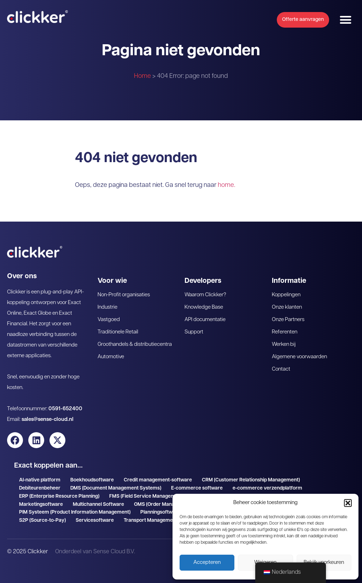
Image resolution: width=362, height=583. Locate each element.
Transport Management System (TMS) (167, 520)
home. (226, 185)
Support (194, 332)
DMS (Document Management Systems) (115, 488)
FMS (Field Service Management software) (157, 496)
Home (142, 76)
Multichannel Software (98, 504)
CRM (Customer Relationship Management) (251, 480)
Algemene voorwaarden (299, 357)
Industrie (107, 307)
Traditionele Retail (118, 332)
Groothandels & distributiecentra (135, 344)
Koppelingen (286, 295)
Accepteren (207, 562)
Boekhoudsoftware (92, 480)
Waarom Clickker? (205, 295)
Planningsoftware (160, 512)
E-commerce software (197, 488)
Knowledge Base (204, 307)
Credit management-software (158, 480)
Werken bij (284, 344)
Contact (281, 369)
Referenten (284, 332)
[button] (347, 503)
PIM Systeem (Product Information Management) (74, 512)
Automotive (111, 357)
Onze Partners (288, 319)
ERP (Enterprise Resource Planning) (59, 496)
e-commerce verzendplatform (267, 488)
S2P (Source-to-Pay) (42, 520)
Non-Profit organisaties (124, 295)
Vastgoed (109, 319)
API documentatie (205, 319)
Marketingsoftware (41, 504)
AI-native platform (39, 480)
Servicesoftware (95, 520)
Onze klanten (287, 307)
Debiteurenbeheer (39, 488)
